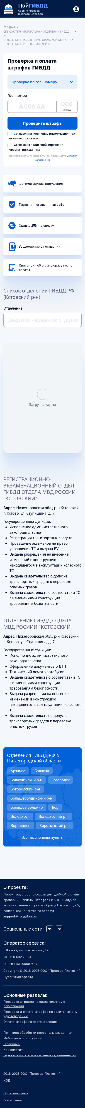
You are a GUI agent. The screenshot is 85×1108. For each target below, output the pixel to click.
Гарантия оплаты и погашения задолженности (39, 1055)
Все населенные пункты (42, 837)
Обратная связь (15, 1093)
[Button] (76, 9)
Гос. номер (17, 95)
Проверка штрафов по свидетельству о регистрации (34, 1004)
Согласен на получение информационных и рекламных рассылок (42, 135)
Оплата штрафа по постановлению (30, 1021)
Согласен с (35, 147)
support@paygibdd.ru (20, 916)
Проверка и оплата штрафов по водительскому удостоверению (40, 1014)
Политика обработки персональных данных (38, 1032)
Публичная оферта (18, 977)
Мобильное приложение (22, 1038)
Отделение (12, 308)
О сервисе (11, 1044)
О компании (12, 1100)
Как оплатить (13, 1050)
